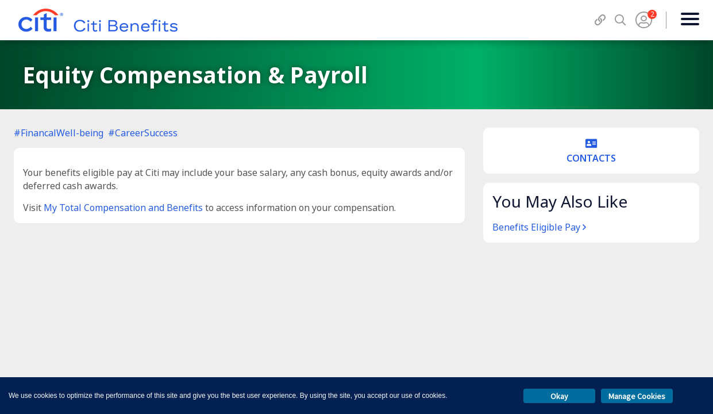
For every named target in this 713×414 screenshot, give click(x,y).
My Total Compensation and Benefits (123, 207)
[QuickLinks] (600, 19)
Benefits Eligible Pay (539, 227)
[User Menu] (643, 20)
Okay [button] (559, 396)
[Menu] (689, 20)
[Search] (620, 19)
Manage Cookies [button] (636, 396)
